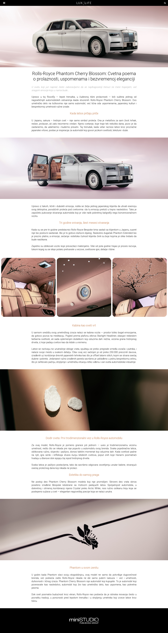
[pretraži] (165, 3)
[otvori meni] (3, 2)
